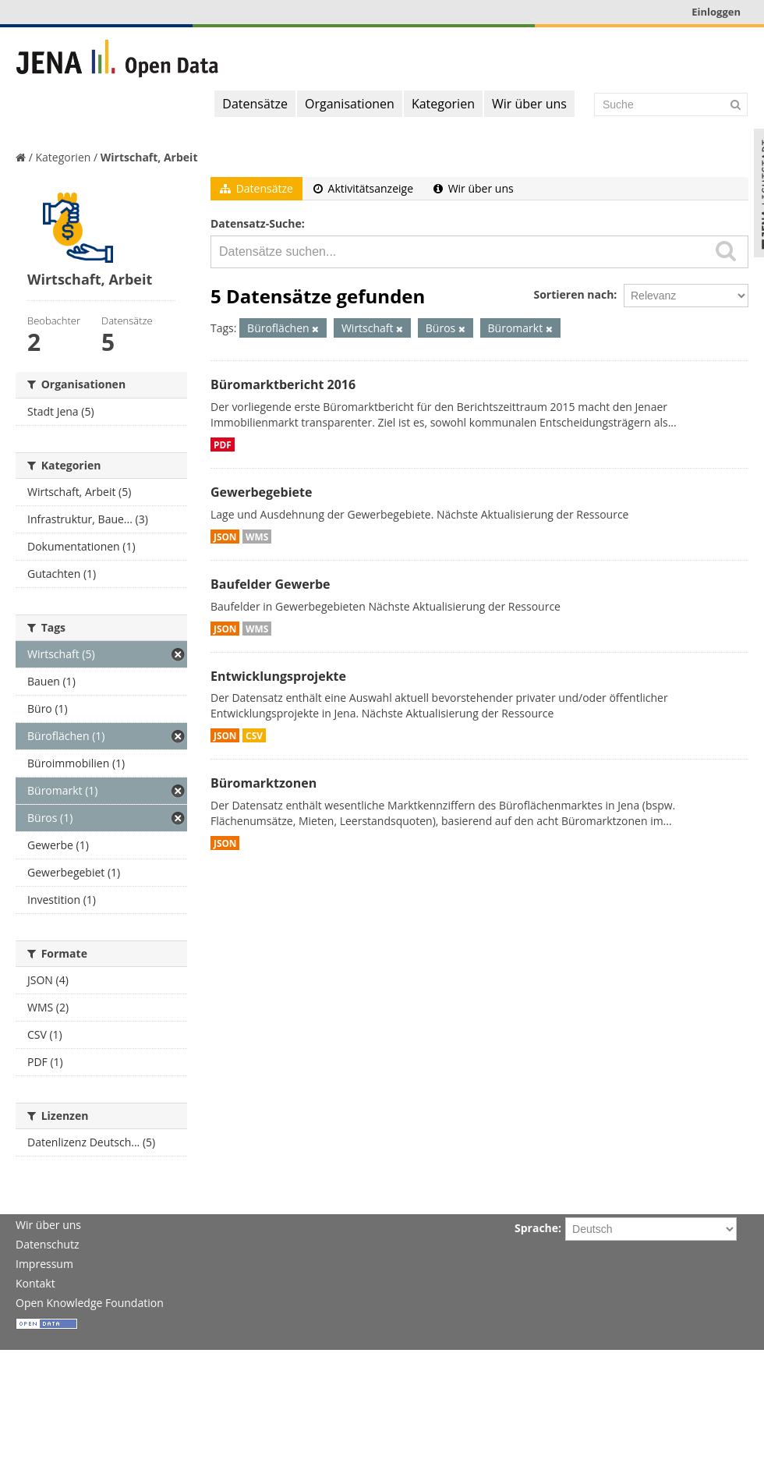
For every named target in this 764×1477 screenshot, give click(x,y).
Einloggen (716, 12)
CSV (254, 735)
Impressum (44, 1263)
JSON (225, 536)
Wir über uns (529, 103)
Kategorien (443, 103)
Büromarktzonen (263, 783)
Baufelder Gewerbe (270, 584)
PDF (223, 444)
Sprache (536, 1227)
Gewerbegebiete (261, 492)
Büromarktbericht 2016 (282, 384)
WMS (257, 536)
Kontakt (35, 1283)
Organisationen (349, 103)
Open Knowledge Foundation (90, 1302)
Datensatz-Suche (256, 223)
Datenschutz (47, 1244)
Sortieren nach (573, 294)
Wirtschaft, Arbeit (149, 157)
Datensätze (255, 103)
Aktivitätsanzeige (363, 188)
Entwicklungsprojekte (278, 676)
